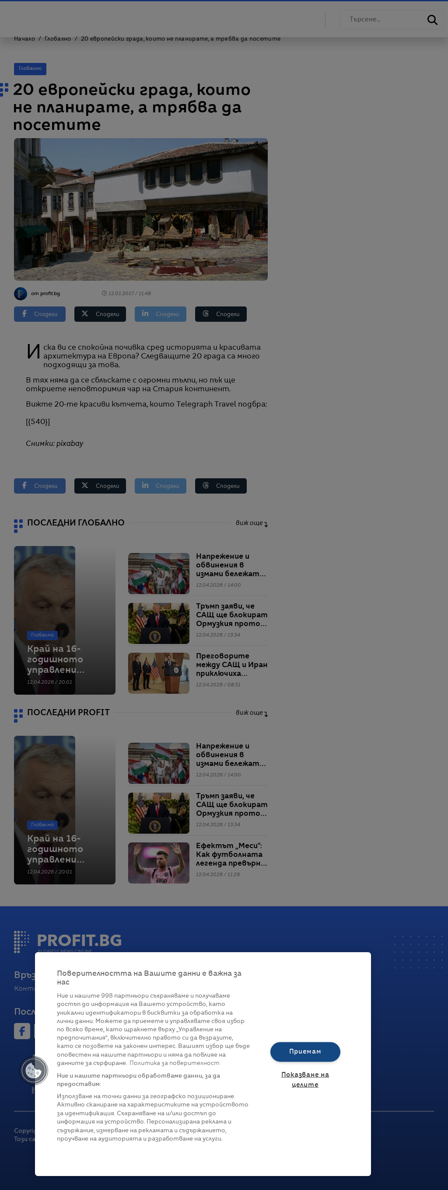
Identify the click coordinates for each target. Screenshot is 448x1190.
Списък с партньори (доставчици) (110, 1149)
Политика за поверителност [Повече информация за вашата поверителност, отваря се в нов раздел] (175, 1063)
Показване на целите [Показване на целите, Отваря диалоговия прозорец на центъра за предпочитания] (305, 1080)
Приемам (305, 1051)
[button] (34, 1071)
